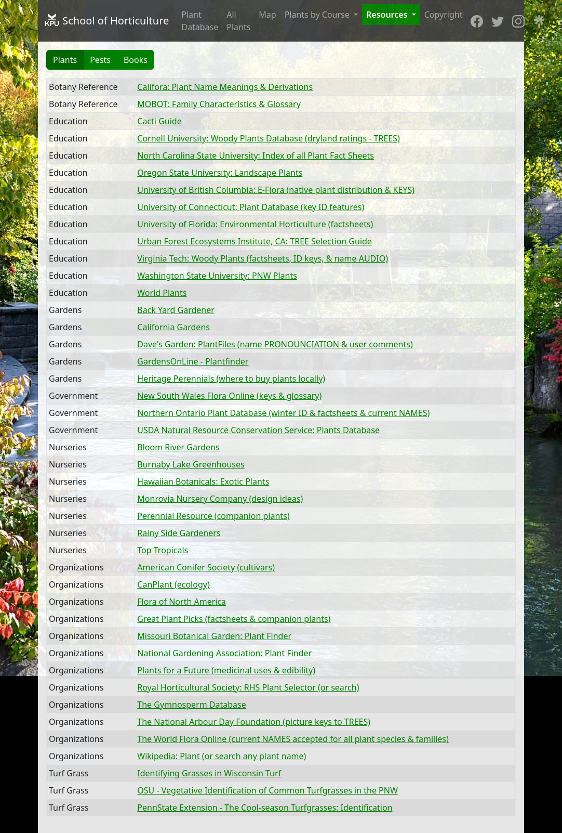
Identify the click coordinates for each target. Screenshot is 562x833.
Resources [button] (388, 14)
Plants (65, 60)
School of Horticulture (106, 21)
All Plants (238, 21)
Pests (100, 60)
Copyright (443, 14)
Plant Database (199, 21)
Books (136, 60)
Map (267, 14)
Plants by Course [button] (318, 14)
